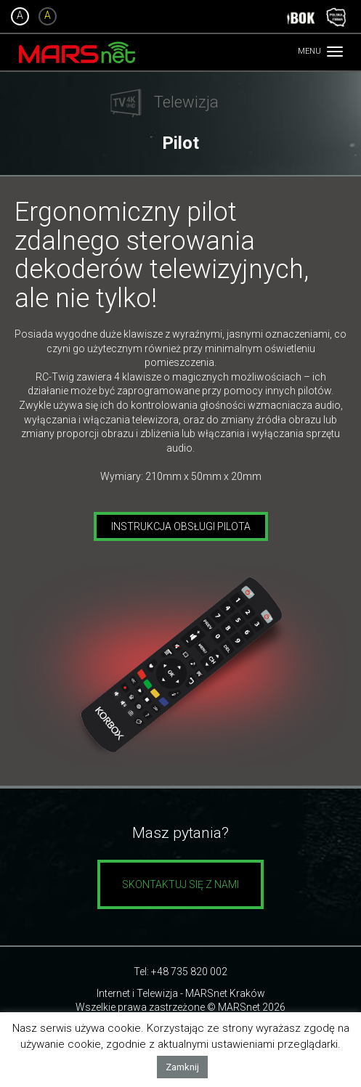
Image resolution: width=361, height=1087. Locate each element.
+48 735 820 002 (189, 971)
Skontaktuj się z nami (180, 884)
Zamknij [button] (182, 1067)
